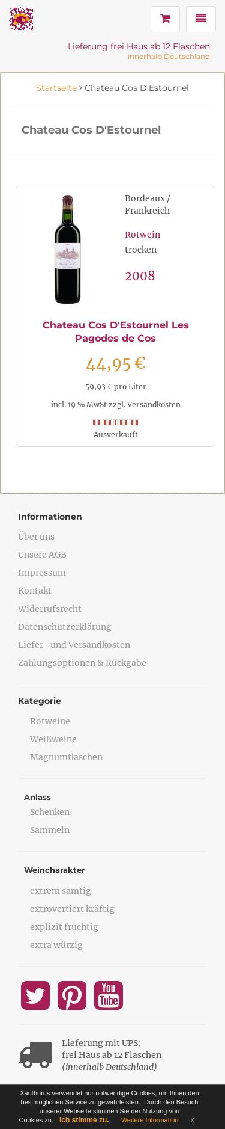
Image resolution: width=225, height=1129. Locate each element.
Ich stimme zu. (84, 1120)
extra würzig (56, 945)
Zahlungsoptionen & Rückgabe (82, 662)
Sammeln (50, 830)
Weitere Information (150, 1120)
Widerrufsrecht (50, 608)
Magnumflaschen (66, 757)
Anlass (37, 797)
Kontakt (35, 590)
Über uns (36, 536)
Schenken (50, 812)
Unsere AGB (42, 554)
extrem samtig (60, 890)
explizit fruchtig (64, 926)
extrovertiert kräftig (72, 908)
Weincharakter (54, 870)
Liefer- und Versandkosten (74, 644)
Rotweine (50, 721)
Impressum (42, 572)
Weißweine (53, 739)
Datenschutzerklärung (65, 626)
